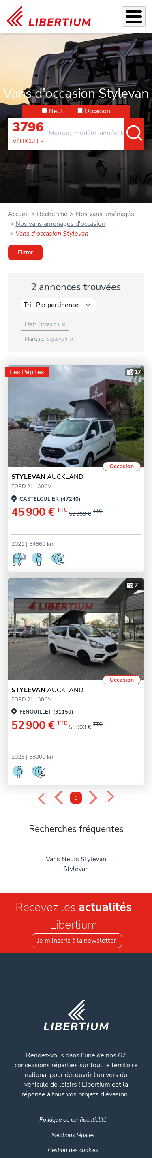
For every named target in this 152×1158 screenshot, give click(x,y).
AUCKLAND (47, 476)
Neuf (56, 111)
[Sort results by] (58, 305)
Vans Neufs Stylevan (76, 859)
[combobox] (96, 130)
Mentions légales (72, 1135)
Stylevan (76, 868)
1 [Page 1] (76, 798)
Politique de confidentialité (72, 1119)
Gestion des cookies (73, 1150)
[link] (48, 16)
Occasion (97, 111)
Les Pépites (27, 372)
